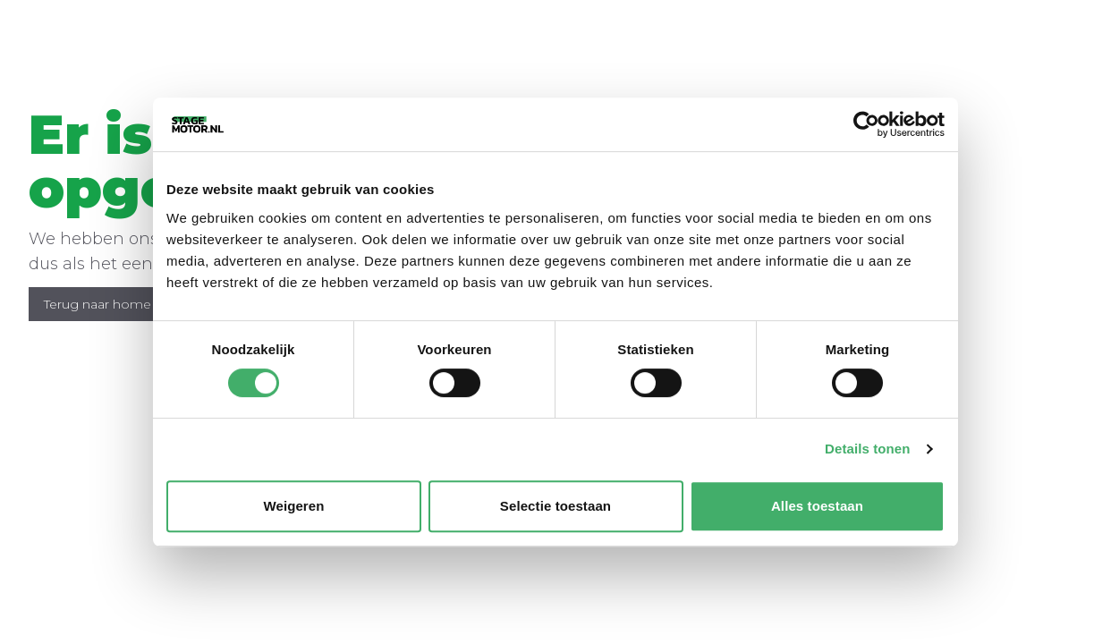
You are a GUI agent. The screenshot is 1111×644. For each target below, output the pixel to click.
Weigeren (293, 505)
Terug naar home (97, 304)
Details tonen (867, 448)
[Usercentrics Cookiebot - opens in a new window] (866, 124)
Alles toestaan (817, 505)
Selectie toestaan (555, 505)
